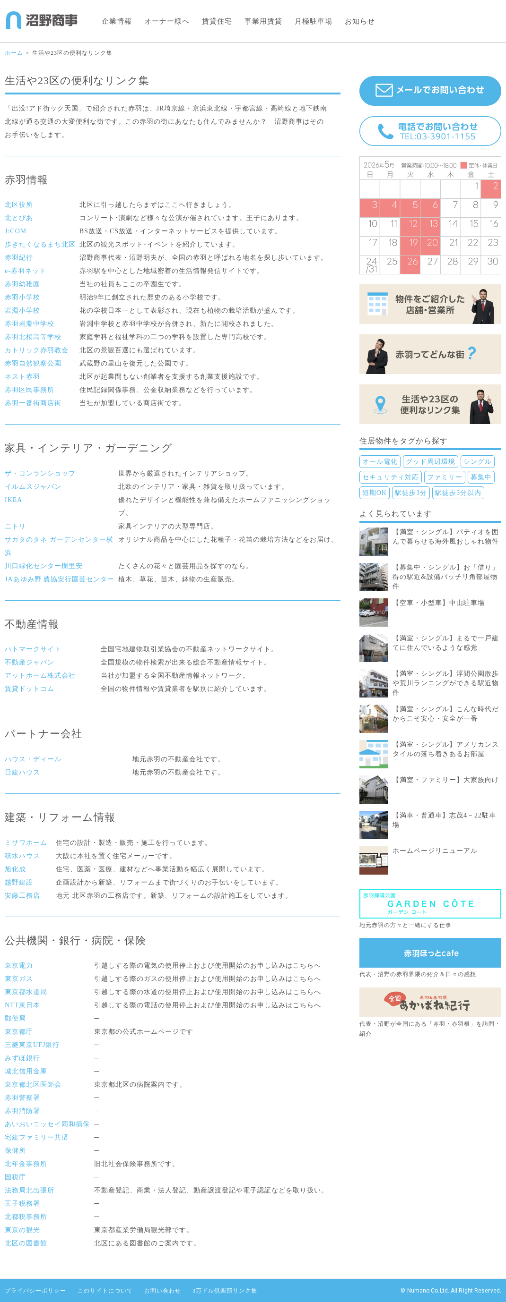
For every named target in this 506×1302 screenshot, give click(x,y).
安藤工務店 (22, 895)
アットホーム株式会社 (40, 675)
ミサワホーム (26, 842)
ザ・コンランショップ (40, 473)
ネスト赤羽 (22, 376)
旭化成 (15, 869)
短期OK (374, 492)
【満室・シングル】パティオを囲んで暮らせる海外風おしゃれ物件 (446, 536)
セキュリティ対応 (390, 477)
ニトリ (15, 526)
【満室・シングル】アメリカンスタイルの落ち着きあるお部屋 (446, 749)
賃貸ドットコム (29, 688)
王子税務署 (22, 1203)
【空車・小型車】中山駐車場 (439, 602)
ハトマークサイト (33, 649)
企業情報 (117, 21)
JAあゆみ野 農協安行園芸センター (59, 579)
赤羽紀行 (19, 257)
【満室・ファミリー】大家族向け (446, 779)
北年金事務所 (26, 1163)
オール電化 (380, 461)
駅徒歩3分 (411, 492)
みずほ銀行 (22, 1058)
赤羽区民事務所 (29, 389)
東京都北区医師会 (33, 1084)
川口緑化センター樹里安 (44, 566)
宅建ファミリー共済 (37, 1137)
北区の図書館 (26, 1243)
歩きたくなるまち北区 (40, 244)
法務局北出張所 (29, 1190)
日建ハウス (22, 772)
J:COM (15, 231)
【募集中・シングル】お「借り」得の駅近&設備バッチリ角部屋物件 (446, 577)
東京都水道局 (26, 992)
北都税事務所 (26, 1216)
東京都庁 (19, 1031)
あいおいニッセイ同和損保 (47, 1124)
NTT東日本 (22, 1005)
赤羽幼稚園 (22, 284)
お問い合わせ (162, 1290)
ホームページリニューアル (435, 850)
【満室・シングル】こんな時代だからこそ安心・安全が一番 (446, 714)
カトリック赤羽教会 (37, 350)
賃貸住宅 (217, 21)
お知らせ (360, 21)
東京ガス (19, 978)
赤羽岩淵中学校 (29, 323)
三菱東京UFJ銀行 (32, 1044)
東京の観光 (22, 1230)
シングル (477, 461)
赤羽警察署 (22, 1097)
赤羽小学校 (22, 297)
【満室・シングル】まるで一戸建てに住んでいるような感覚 (446, 643)
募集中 (481, 477)
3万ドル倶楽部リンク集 (224, 1290)
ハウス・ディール (33, 759)
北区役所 (19, 204)
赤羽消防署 (22, 1111)
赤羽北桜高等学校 (33, 336)
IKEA (13, 499)
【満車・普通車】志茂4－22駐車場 (444, 820)
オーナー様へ (167, 21)
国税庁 (15, 1177)
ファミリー (444, 477)
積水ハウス (22, 855)
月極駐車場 (313, 21)
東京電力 (19, 965)
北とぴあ (19, 217)
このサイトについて (105, 1290)
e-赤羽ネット (25, 270)
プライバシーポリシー (35, 1290)
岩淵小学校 (22, 310)
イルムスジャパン (33, 486)
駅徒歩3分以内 (458, 492)
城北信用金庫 (26, 1071)
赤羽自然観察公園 (33, 363)
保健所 (15, 1150)
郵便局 (15, 1018)
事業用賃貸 (263, 21)
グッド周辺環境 (430, 461)
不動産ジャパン (29, 662)
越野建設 (19, 882)
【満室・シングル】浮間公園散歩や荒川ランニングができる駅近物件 (446, 683)
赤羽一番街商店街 (33, 403)
